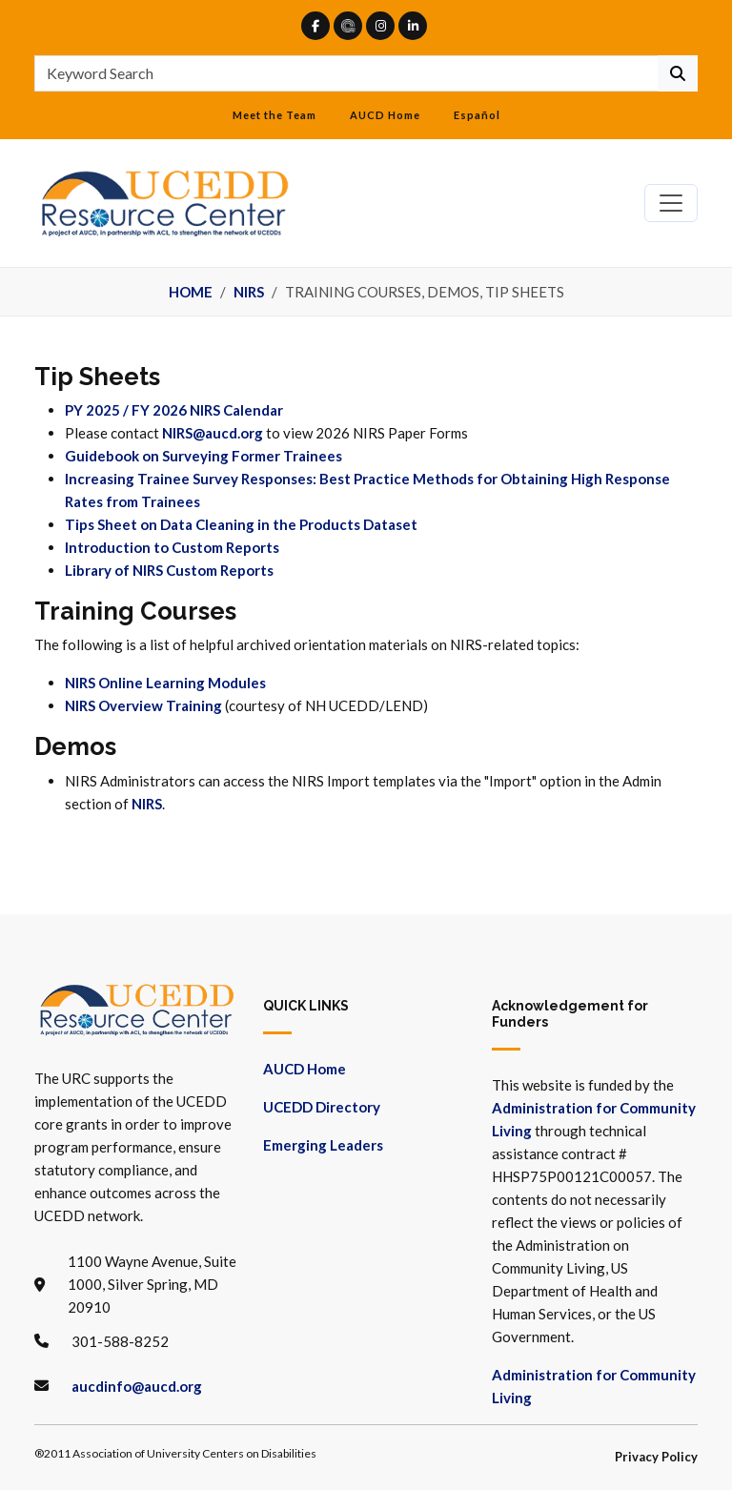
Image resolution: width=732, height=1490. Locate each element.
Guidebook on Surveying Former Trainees (203, 455)
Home (191, 291)
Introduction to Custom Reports (172, 547)
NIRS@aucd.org (212, 432)
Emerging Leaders (323, 1144)
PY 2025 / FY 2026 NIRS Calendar (174, 409)
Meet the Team (274, 115)
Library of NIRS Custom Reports (169, 570)
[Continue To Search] (678, 73)
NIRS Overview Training (143, 705)
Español (477, 115)
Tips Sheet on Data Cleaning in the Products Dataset (241, 524)
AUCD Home (385, 115)
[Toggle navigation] (671, 203)
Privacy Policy (656, 1456)
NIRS (249, 291)
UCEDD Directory (321, 1106)
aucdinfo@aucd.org (136, 1386)
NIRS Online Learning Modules (165, 682)
